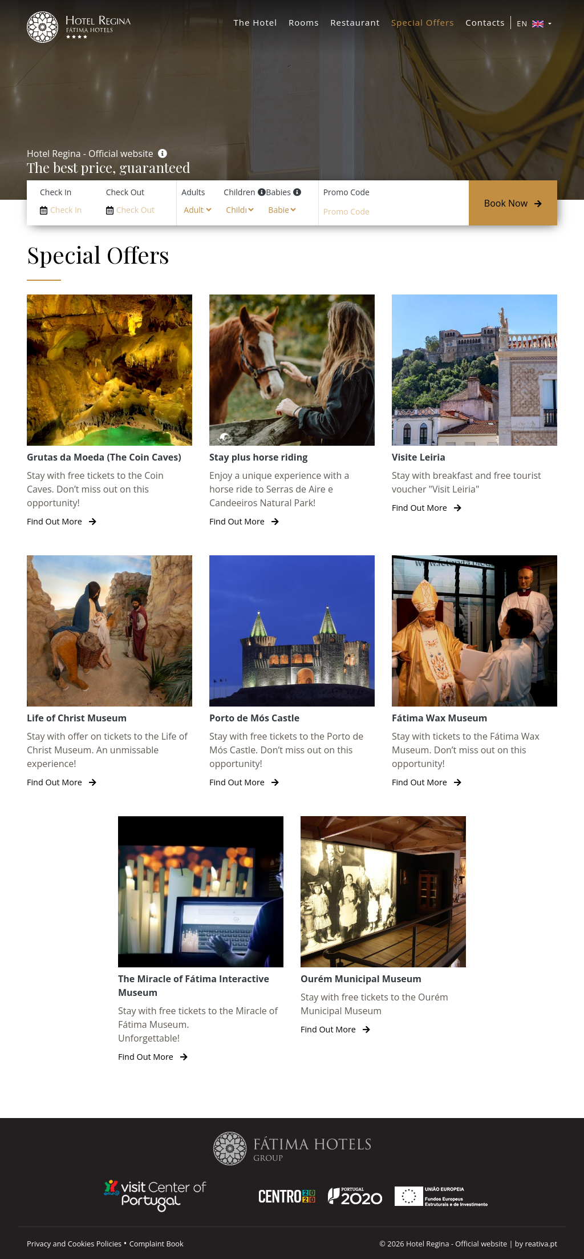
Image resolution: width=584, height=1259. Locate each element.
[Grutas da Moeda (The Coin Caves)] (109, 411)
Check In (55, 192)
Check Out (125, 192)
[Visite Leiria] (474, 404)
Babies (278, 192)
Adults (193, 192)
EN (531, 23)
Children (239, 192)
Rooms (304, 22)
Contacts (485, 22)
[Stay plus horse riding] (292, 411)
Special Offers (422, 22)
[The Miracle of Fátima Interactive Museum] (200, 939)
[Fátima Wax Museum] (474, 672)
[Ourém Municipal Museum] (383, 926)
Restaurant (355, 22)
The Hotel (255, 22)
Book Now (513, 203)
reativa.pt (541, 1243)
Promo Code (346, 192)
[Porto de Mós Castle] (292, 672)
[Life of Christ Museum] (109, 672)
